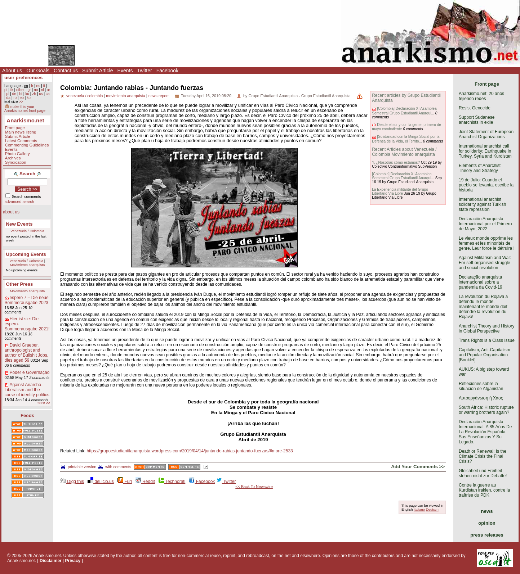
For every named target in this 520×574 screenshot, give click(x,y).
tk (11, 90)
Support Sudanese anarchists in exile (476, 120)
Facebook (167, 70)
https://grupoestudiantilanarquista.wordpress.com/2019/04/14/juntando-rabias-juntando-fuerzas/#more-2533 (189, 450)
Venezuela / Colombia (27, 231)
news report (158, 96)
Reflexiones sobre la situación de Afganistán (481, 386)
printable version (78, 467)
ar (48, 90)
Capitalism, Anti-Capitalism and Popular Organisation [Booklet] (484, 354)
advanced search (19, 201)
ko (29, 98)
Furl (124, 481)
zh (34, 94)
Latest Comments (21, 141)
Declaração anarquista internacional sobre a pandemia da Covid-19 (480, 282)
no (36, 90)
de (14, 94)
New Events (19, 224)
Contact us (66, 70)
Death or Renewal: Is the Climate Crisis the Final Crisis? (482, 456)
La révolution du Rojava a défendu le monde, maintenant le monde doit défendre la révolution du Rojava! (483, 306)
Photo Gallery (17, 154)
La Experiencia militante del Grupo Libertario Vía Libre (400, 191)
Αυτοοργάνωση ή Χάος (481, 398)
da (8, 98)
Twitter (144, 70)
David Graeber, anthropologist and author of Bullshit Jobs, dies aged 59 (26, 353)
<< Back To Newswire (254, 486)
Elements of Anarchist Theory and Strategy (480, 168)
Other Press (19, 284)
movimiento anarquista (125, 96)
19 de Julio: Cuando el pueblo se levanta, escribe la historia (486, 185)
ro (15, 98)
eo (22, 98)
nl (42, 90)
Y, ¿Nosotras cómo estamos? (396, 162)
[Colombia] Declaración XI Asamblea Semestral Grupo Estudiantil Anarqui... (404, 111)
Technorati (172, 481)
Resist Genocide (474, 107)
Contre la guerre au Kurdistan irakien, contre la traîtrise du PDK (484, 490)
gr (29, 90)
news (487, 511)
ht (20, 94)
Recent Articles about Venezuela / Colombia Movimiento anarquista (404, 152)
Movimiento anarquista (27, 265)
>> (21, 102)
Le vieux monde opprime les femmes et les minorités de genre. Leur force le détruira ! (487, 243)
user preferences (23, 77)
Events (125, 70)
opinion (486, 523)
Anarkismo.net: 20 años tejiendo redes (481, 96)
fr (32, 86)
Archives (13, 158)
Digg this (72, 481)
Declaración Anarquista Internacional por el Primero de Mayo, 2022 (485, 223)
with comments (114, 467)
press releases (486, 535)
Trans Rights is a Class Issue (487, 340)
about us (11, 211)
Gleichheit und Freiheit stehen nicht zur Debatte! (483, 473)
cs (41, 94)
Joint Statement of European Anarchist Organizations (486, 134)
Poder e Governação (30, 372)
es (38, 86)
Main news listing (20, 132)
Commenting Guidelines (27, 145)
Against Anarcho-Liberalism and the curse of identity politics (27, 389)
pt (6, 90)
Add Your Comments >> (418, 466)
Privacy (73, 560)
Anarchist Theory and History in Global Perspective (487, 329)
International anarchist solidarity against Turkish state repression (482, 204)
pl (7, 94)
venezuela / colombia (84, 96)
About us (12, 70)
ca (48, 94)
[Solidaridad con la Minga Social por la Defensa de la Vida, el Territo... (405, 139)
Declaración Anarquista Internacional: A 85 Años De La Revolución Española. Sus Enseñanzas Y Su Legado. (485, 431)
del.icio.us (101, 481)
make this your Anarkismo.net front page (24, 109)
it (44, 86)
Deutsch (432, 509)
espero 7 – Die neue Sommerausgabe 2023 (27, 300)
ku (27, 94)
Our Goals (37, 70)
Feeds (27, 415)
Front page (15, 128)
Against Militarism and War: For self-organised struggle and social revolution (485, 262)
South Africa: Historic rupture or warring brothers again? (486, 410)
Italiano (419, 509)
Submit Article (97, 70)
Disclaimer (51, 560)
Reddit (145, 481)
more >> (43, 403)
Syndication (15, 162)
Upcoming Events (26, 254)
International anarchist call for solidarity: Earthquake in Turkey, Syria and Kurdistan (485, 151)
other (20, 90)
